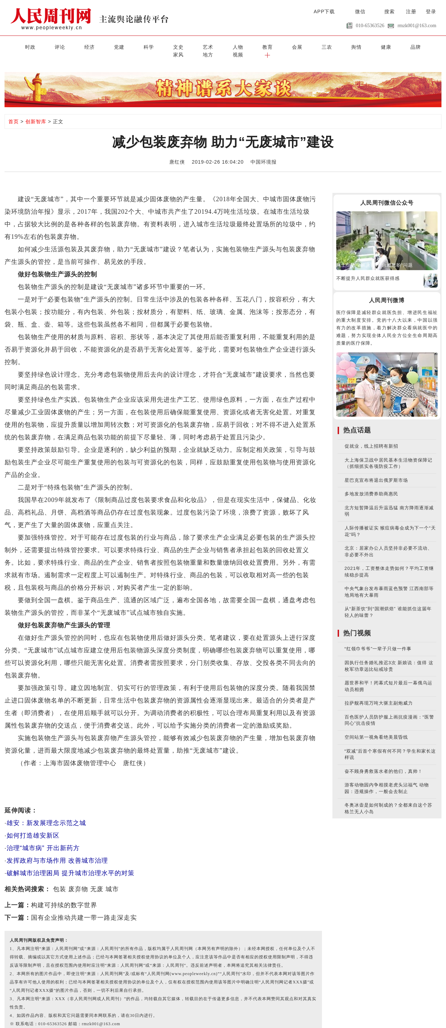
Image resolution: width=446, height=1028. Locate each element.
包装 (59, 880)
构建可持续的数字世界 (64, 896)
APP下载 (324, 11)
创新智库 (35, 113)
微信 (360, 11)
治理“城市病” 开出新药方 (43, 839)
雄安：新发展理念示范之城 (46, 814)
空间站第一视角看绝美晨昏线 (376, 728)
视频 (405, 46)
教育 (211, 46)
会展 (235, 46)
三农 (259, 46)
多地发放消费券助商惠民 (371, 485)
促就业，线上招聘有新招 (371, 437)
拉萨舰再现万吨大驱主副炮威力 (379, 694)
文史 (138, 46)
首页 (13, 113)
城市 (112, 880)
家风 (356, 46)
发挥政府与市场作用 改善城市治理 (57, 851)
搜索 (389, 11)
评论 (41, 46)
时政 (16, 46)
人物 (186, 46)
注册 (411, 11)
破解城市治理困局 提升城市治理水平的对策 (70, 864)
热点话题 (357, 421)
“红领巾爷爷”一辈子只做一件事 (378, 640)
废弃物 (78, 880)
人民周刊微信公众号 (387, 194)
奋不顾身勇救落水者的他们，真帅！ (384, 762)
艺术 (162, 46)
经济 (65, 46)
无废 (96, 880)
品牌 (332, 46)
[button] (429, 46)
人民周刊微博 (387, 292)
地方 (381, 46)
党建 (89, 46)
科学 (113, 46)
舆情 (283, 46)
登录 (431, 11)
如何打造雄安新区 (33, 826)
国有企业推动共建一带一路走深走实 (84, 908)
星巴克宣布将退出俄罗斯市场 (376, 471)
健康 (308, 46)
